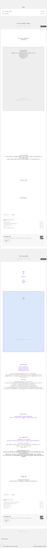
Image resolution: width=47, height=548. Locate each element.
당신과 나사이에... (6, 506)
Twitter (7, 546)
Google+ (16, 546)
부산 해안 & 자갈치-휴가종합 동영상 (9, 223)
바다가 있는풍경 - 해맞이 (7, 11)
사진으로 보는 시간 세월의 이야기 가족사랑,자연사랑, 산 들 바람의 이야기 (18, 238)
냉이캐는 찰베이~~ (6, 504)
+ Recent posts (4, 538)
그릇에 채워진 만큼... (7, 224)
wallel (45, 546)
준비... (4, 226)
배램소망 (5, 219)
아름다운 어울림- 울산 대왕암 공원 (9, 503)
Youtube (13, 546)
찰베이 (5, 499)
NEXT (26, 531)
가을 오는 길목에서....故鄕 (8, 227)
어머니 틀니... (5, 507)
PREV (20, 531)
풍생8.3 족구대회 (6, 222)
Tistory (38, 546)
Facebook (10, 546)
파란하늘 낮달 (7, 236)
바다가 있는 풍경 (5, 13)
